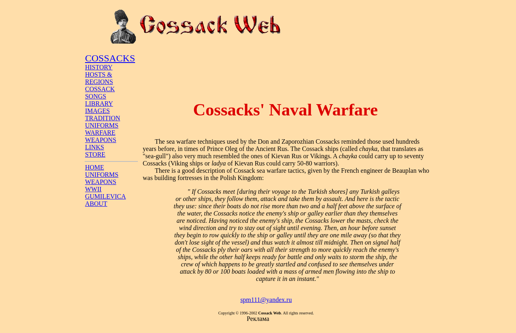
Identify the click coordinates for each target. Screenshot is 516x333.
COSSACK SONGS (100, 93)
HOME (94, 167)
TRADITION (102, 118)
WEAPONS (100, 139)
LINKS (94, 147)
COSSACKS (110, 58)
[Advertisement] (285, 70)
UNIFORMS (102, 125)
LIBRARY (99, 103)
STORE (95, 154)
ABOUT (96, 203)
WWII (93, 189)
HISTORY (98, 67)
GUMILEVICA (105, 196)
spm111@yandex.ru (266, 299)
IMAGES (97, 110)
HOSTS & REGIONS (99, 78)
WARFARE (100, 132)
